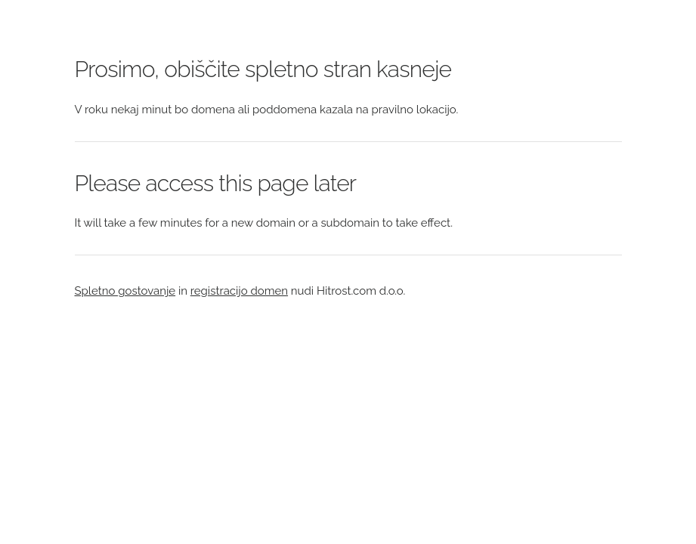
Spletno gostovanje (125, 291)
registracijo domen (239, 291)
